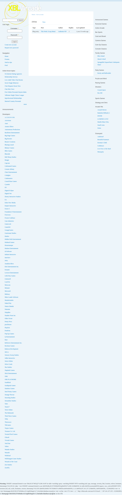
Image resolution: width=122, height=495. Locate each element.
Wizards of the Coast (11, 462)
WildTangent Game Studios (13, 459)
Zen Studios (8, 465)
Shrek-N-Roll (101, 59)
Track (51, 22)
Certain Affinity (9, 169)
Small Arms (101, 125)
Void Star (7, 443)
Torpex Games (9, 428)
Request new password (11, 48)
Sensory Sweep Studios (12, 355)
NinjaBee (7, 312)
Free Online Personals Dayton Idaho (16, 92)
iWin (6, 260)
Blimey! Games (9, 148)
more (25, 104)
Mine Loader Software (11, 297)
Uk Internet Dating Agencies (13, 74)
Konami (7, 270)
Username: (15, 28)
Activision (8, 120)
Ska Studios (8, 367)
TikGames (8, 425)
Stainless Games (10, 388)
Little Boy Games (10, 276)
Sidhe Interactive (10, 358)
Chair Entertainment (11, 172)
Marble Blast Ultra (103, 122)
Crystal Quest (101, 90)
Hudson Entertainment (11, 248)
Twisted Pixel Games (11, 434)
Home (6, 56)
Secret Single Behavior (12, 83)
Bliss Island (100, 56)
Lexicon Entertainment (11, 273)
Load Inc (7, 282)
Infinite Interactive (10, 254)
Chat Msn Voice (9, 89)
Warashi (7, 452)
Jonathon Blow (9, 264)
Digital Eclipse (9, 190)
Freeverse (8, 215)
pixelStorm (8, 324)
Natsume (7, 309)
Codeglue (7, 175)
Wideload (7, 455)
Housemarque (9, 245)
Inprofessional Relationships (13, 98)
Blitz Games (8, 151)
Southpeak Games (10, 385)
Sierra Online (9, 361)
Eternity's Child (102, 143)
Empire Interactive (10, 206)
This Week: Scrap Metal (48, 31)
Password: (14, 35)
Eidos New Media (10, 203)
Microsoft (8, 291)
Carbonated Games (10, 166)
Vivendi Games (9, 440)
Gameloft (7, 227)
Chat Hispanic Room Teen (13, 86)
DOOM (99, 116)
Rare (6, 340)
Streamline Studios (10, 401)
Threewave (8, 422)
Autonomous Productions (12, 129)
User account (39, 14)
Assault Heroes (102, 110)
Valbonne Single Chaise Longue (14, 95)
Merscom (7, 285)
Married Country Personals (13, 101)
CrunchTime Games (11, 181)
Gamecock (8, 224)
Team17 (7, 407)
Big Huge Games (10, 135)
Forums (7, 59)
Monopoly (100, 152)
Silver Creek (8, 364)
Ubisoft (7, 437)
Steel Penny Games (10, 391)
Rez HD (99, 93)
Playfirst (7, 328)
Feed (6, 65)
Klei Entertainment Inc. (12, 267)
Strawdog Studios (10, 398)
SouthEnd (8, 382)
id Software (8, 251)
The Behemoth (9, 413)
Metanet (7, 288)
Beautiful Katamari (103, 139)
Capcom (7, 163)
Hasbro (7, 236)
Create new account (11, 45)
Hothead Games (9, 242)
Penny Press (8, 321)
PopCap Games (9, 334)
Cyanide (7, 184)
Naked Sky (8, 303)
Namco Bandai (9, 306)
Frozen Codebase (10, 218)
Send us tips (8, 62)
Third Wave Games (10, 416)
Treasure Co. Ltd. (10, 431)
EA (6, 200)
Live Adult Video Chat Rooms (14, 80)
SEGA (7, 352)
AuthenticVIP (62, 31)
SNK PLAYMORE (10, 379)
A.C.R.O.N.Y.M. (10, 117)
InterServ (7, 257)
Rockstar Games (10, 346)
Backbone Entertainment (12, 133)
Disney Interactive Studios (13, 196)
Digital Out (8, 193)
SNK (6, 376)
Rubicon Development (11, 349)
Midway (7, 294)
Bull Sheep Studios (10, 157)
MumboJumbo (9, 300)
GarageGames (9, 230)
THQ (6, 419)
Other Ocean (8, 318)
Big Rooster (8, 139)
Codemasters (8, 178)
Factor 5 (7, 209)
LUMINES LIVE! (102, 119)
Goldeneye (100, 146)
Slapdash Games (10, 370)
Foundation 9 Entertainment (13, 212)
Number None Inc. (10, 315)
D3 (6, 187)
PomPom (7, 330)
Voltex (7, 446)
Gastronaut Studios (10, 233)
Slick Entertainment (11, 373)
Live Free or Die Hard (104, 149)
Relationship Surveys (11, 77)
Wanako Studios (9, 449)
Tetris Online (9, 410)
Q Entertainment (10, 337)
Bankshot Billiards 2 (103, 113)
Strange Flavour (9, 395)
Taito (6, 404)
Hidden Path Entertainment (13, 239)
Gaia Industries (9, 221)
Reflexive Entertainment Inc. (13, 343)
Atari (6, 123)
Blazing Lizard (9, 145)
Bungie (7, 160)
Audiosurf (100, 136)
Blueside (7, 154)
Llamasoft (8, 279)
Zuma (99, 128)
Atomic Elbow (9, 126)
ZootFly (7, 468)
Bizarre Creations (10, 142)
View (43, 22)
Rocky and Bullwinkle (104, 73)
